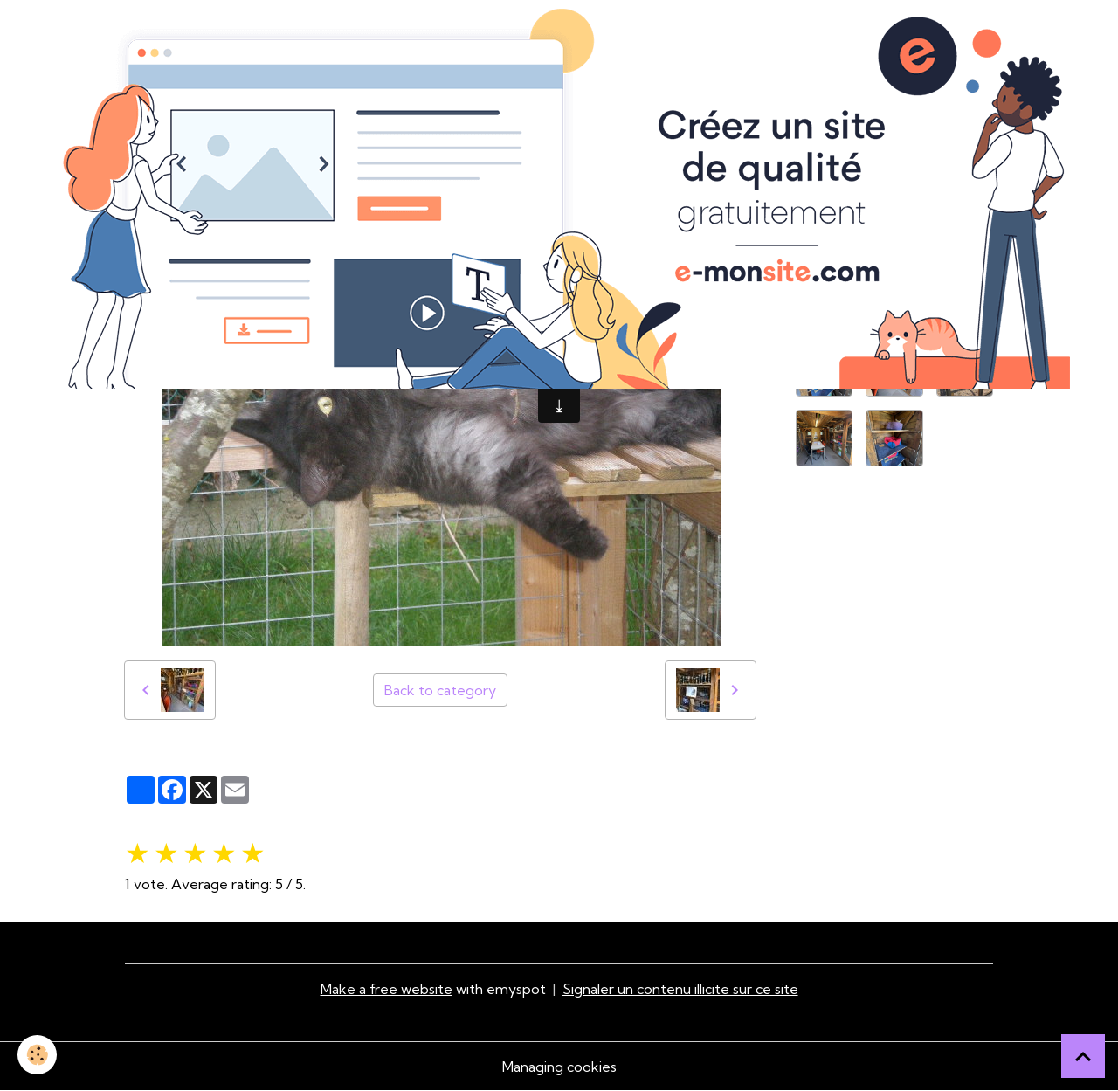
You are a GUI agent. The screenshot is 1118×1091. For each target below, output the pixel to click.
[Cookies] (37, 1054)
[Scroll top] (1083, 1056)
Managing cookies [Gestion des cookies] (559, 1066)
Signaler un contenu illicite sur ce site (680, 989)
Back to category (440, 690)
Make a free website (386, 989)
